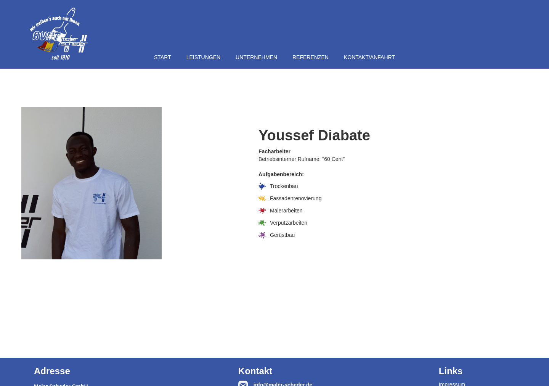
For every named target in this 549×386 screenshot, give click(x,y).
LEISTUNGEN (203, 57)
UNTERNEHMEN (256, 57)
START (162, 57)
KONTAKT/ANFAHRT (369, 57)
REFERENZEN (310, 57)
